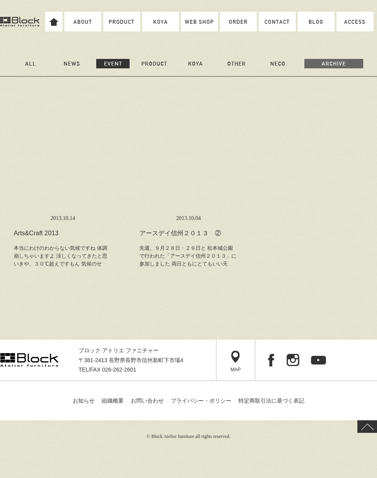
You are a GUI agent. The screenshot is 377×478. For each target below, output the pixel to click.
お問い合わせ (147, 400)
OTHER (236, 63)
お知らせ (84, 400)
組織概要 (113, 400)
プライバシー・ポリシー (201, 400)
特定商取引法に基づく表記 (271, 400)
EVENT (113, 63)
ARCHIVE (334, 63)
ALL (30, 63)
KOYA (195, 63)
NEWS (72, 63)
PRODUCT (154, 63)
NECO (277, 63)
